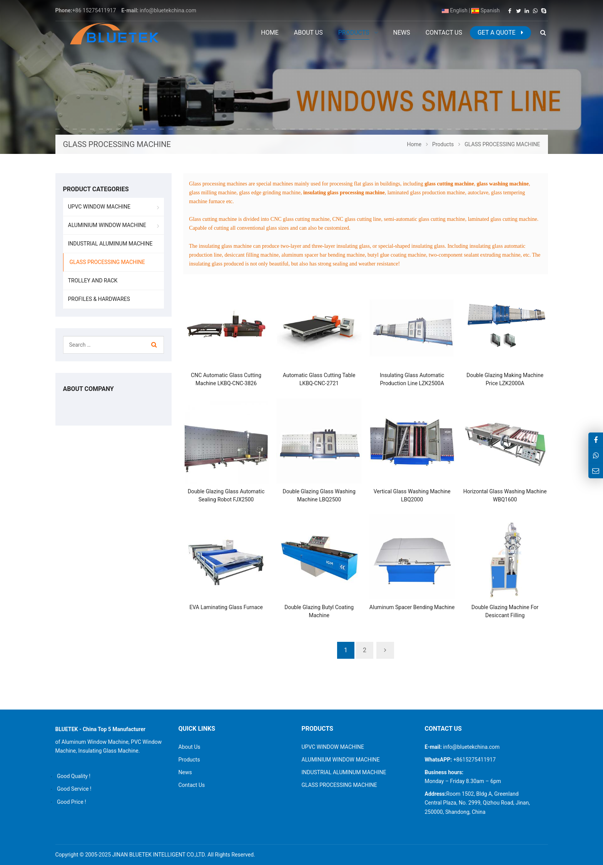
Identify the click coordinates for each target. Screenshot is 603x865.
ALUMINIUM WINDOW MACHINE (107, 225)
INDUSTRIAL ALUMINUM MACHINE (110, 243)
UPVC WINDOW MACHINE (99, 207)
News (185, 772)
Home (269, 32)
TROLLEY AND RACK (93, 280)
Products (189, 759)
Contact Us (192, 785)
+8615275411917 (474, 759)
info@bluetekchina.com (168, 10)
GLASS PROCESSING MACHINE (107, 262)
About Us (189, 747)
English (455, 10)
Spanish (485, 10)
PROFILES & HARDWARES (99, 299)
